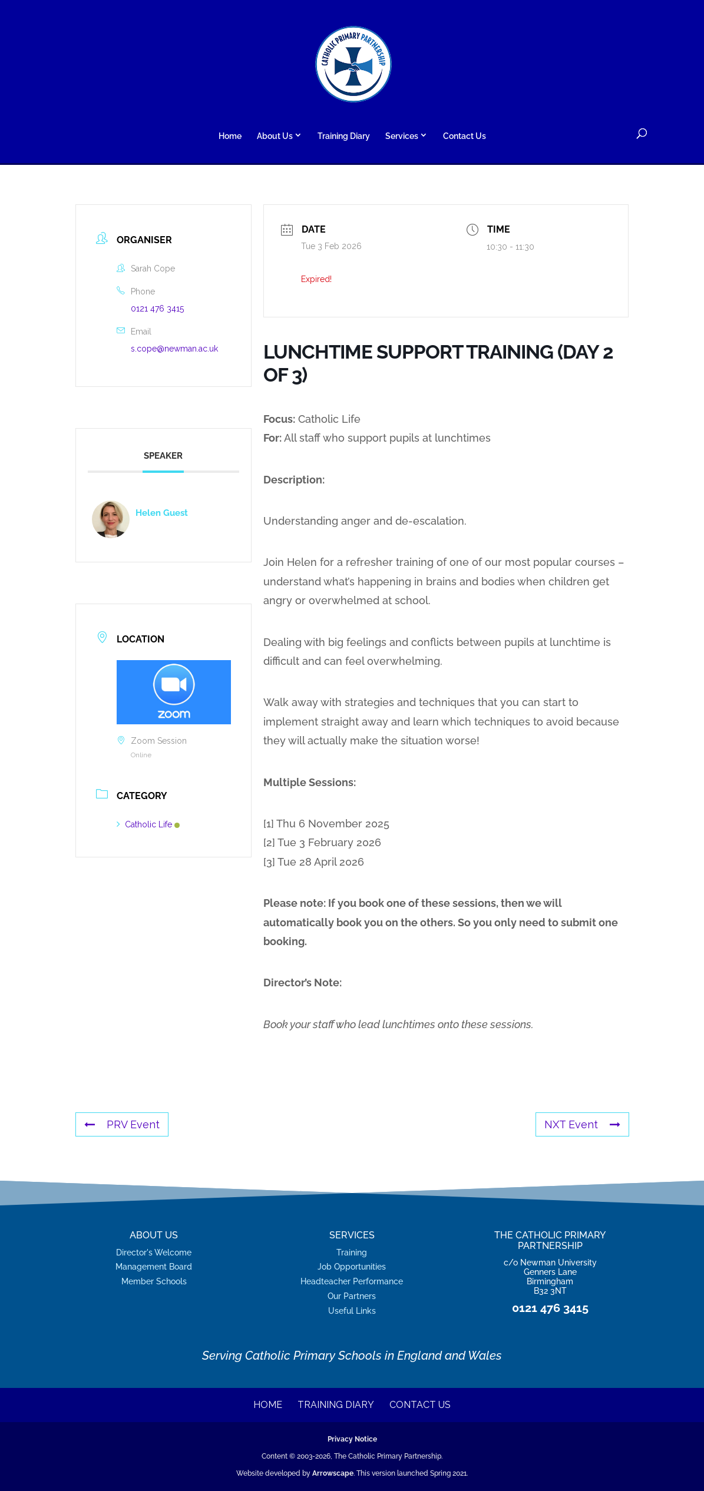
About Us (275, 136)
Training (351, 1252)
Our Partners (352, 1296)
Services (401, 136)
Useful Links (352, 1311)
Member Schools (154, 1281)
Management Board (153, 1266)
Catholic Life (148, 824)
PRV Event (122, 1124)
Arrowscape (332, 1473)
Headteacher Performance (351, 1281)
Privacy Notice (352, 1439)
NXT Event (582, 1124)
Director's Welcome (153, 1252)
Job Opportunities (352, 1266)
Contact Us (464, 136)
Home (230, 136)
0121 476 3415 (157, 308)
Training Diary (344, 136)
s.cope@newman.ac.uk (174, 348)
